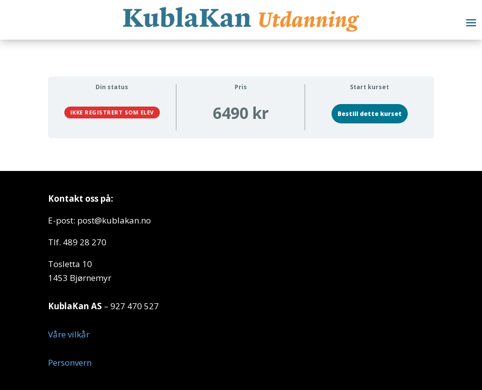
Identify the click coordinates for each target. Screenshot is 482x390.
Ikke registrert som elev (112, 112)
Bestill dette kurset (369, 114)
